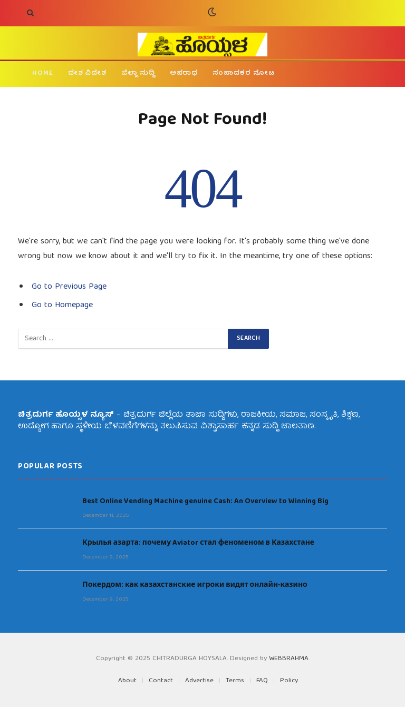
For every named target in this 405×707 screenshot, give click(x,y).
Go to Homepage (62, 305)
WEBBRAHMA (288, 659)
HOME (42, 73)
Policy (289, 681)
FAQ (262, 681)
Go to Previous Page (69, 287)
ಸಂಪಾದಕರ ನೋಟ (243, 73)
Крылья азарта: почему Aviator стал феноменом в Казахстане (198, 543)
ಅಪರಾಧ (184, 73)
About (127, 681)
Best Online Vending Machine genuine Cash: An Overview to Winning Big (205, 501)
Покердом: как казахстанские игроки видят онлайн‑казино (194, 585)
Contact (161, 681)
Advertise (199, 681)
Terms (235, 681)
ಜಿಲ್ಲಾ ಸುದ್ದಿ (138, 73)
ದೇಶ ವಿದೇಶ (87, 73)
